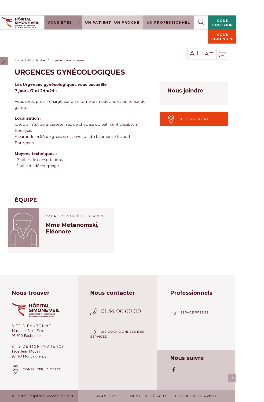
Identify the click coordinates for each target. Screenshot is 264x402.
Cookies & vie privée (196, 381)
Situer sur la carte (189, 104)
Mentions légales (149, 381)
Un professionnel (168, 7)
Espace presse (194, 297)
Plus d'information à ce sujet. (86, 395)
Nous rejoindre (222, 21)
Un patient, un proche (112, 7)
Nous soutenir (222, 7)
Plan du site (109, 381)
